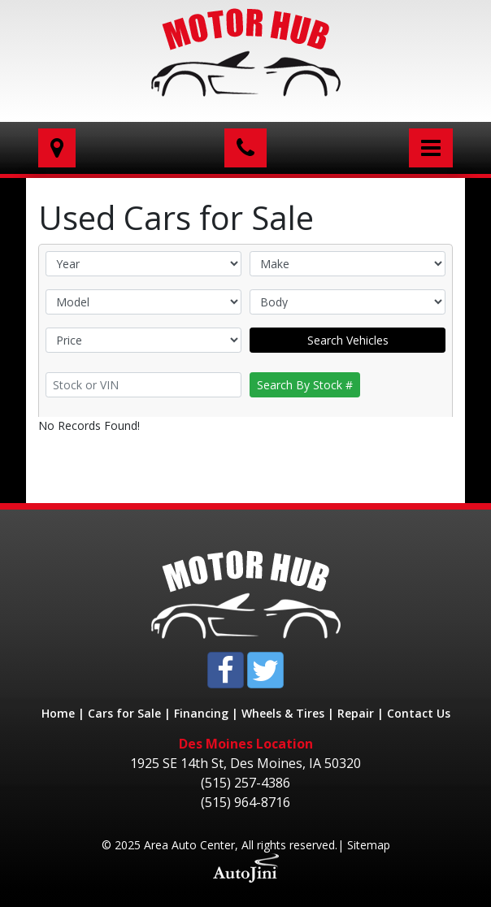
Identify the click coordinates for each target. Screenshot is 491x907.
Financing (201, 713)
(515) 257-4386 (245, 783)
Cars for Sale (124, 713)
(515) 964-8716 (245, 802)
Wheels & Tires (282, 713)
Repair (355, 713)
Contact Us (418, 713)
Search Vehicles (348, 340)
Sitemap (368, 845)
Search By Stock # (305, 385)
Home (58, 713)
